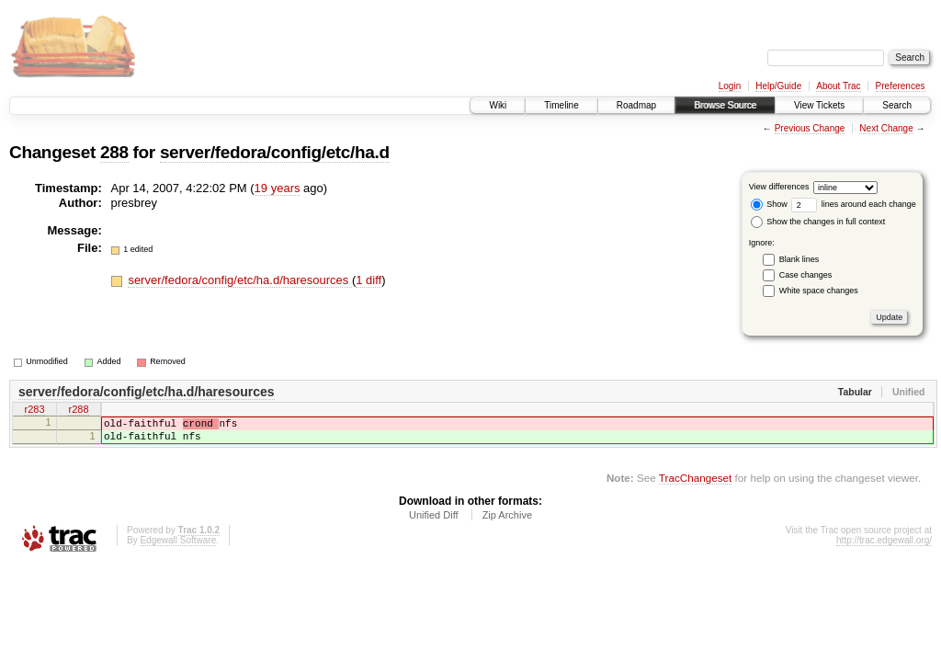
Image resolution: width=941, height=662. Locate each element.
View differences (779, 186)
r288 (78, 411)
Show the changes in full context (818, 221)
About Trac (838, 86)
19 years (277, 188)
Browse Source (725, 105)
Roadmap (636, 105)
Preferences (900, 86)
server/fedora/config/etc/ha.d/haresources (240, 280)
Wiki (497, 105)
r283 (34, 411)
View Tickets (819, 105)
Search (897, 105)
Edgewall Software (178, 548)
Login (730, 86)
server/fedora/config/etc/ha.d (275, 152)
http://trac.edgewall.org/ (884, 548)
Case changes (806, 275)
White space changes (818, 290)
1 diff (368, 280)
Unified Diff (434, 523)
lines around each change (853, 204)
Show (769, 204)
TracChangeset (695, 486)
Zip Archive (507, 523)
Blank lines (799, 259)
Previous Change (810, 128)
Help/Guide (778, 86)
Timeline (561, 105)
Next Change (886, 128)
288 (114, 152)
